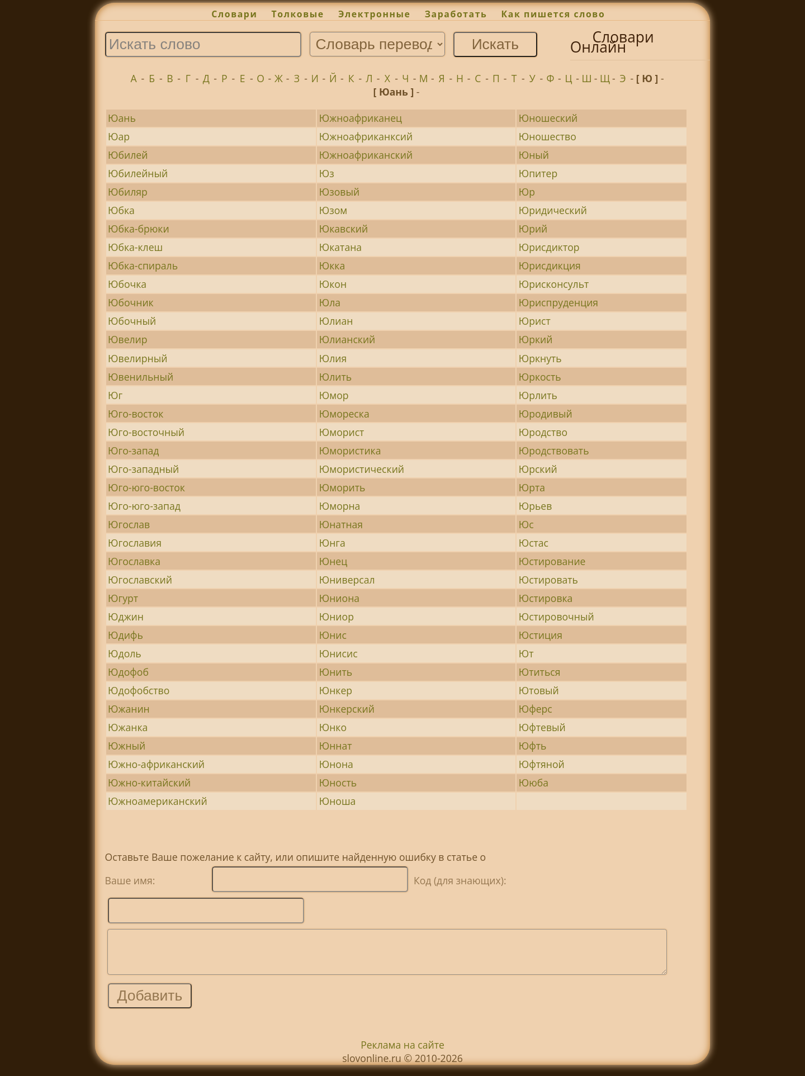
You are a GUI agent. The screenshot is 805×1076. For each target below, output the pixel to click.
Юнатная (341, 524)
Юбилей (128, 155)
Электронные (374, 14)
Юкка (332, 265)
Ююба (533, 782)
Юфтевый (542, 727)
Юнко (333, 727)
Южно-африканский (156, 764)
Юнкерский (347, 708)
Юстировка (546, 598)
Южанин (129, 708)
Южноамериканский (157, 801)
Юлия (333, 358)
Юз (326, 173)
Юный (534, 155)
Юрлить (538, 395)
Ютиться (540, 672)
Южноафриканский (366, 155)
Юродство (543, 432)
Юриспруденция (558, 302)
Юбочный (132, 321)
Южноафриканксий (366, 136)
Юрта (532, 487)
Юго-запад (133, 450)
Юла (329, 302)
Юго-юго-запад (144, 506)
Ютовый (539, 690)
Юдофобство (138, 690)
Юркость (540, 376)
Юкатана (340, 247)
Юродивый (545, 413)
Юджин (126, 616)
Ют (526, 653)
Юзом (333, 210)
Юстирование (552, 561)
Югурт (123, 598)
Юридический (553, 210)
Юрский (538, 469)
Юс (526, 524)
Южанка (128, 727)
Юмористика (350, 450)
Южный (126, 745)
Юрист (535, 321)
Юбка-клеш (135, 247)
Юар (119, 136)
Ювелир (127, 339)
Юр (527, 191)
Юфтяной (542, 764)
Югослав (129, 524)
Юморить (342, 487)
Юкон (333, 284)
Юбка (121, 210)
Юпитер (538, 173)
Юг (115, 395)
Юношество (547, 136)
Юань (122, 118)
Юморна (340, 506)
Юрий (533, 228)
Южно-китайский (149, 782)
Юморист (341, 432)
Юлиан (336, 321)
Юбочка (127, 284)
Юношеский (548, 118)
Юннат (335, 745)
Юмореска (344, 413)
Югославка (134, 561)
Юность (338, 782)
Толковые (298, 14)
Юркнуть (540, 358)
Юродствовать (554, 450)
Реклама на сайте (402, 1053)
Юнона (336, 764)
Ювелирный (137, 358)
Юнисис (338, 653)
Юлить (335, 376)
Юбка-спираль (143, 265)
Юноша (337, 801)
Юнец (333, 561)
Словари (234, 14)
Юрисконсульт (554, 284)
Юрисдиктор (549, 247)
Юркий (536, 339)
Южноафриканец (360, 118)
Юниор (336, 616)
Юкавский (343, 228)
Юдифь (125, 635)
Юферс (535, 708)
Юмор (334, 395)
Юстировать (548, 579)
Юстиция (540, 635)
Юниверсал (347, 579)
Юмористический (361, 469)
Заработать (456, 14)
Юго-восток (135, 413)
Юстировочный (556, 616)
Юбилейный (138, 173)
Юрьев (535, 506)
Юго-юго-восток (146, 487)
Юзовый (339, 191)
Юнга (332, 542)
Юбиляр (128, 191)
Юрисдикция (550, 265)
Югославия (135, 542)
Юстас (533, 542)
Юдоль (124, 653)
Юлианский (347, 339)
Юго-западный (143, 469)
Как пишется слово (553, 14)
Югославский (140, 579)
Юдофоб (128, 672)
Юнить (335, 672)
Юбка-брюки (138, 228)
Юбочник (131, 302)
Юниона (339, 598)
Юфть (533, 745)
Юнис (333, 635)
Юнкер (335, 690)
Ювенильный (140, 376)
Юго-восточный (146, 432)
